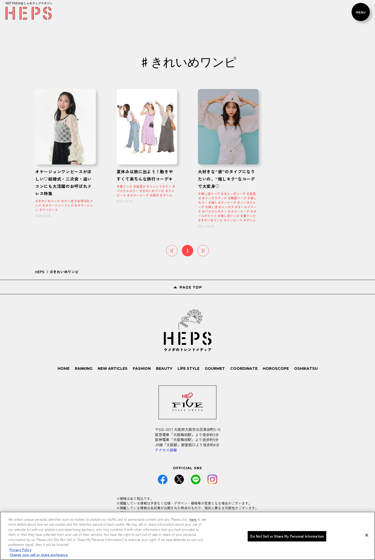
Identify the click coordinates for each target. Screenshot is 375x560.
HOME (64, 368)
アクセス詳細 (166, 450)
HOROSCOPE (276, 368)
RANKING (83, 368)
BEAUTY (164, 368)
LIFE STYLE (188, 368)
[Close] (366, 535)
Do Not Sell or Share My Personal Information (287, 536)
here (193, 519)
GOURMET (215, 368)
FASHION (142, 368)
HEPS (40, 271)
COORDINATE (244, 368)
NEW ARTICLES (113, 368)
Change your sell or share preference (39, 554)
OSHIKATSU (306, 368)
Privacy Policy (21, 549)
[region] (187, 536)
